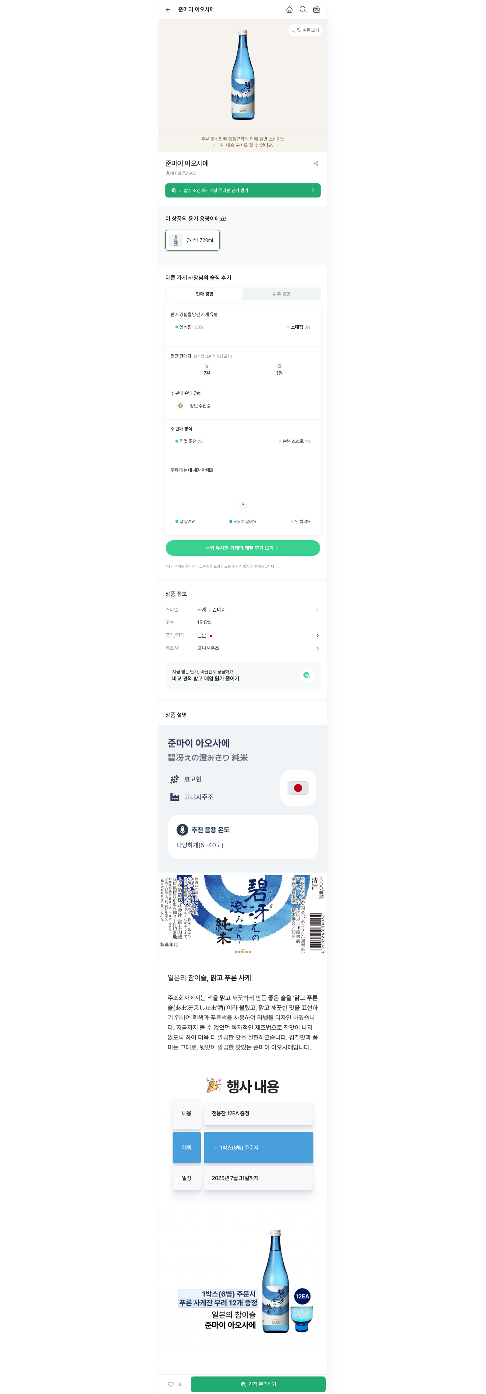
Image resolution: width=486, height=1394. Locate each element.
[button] (174, 1384)
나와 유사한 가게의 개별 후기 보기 (243, 548)
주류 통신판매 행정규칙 (222, 139)
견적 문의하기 (258, 1384)
